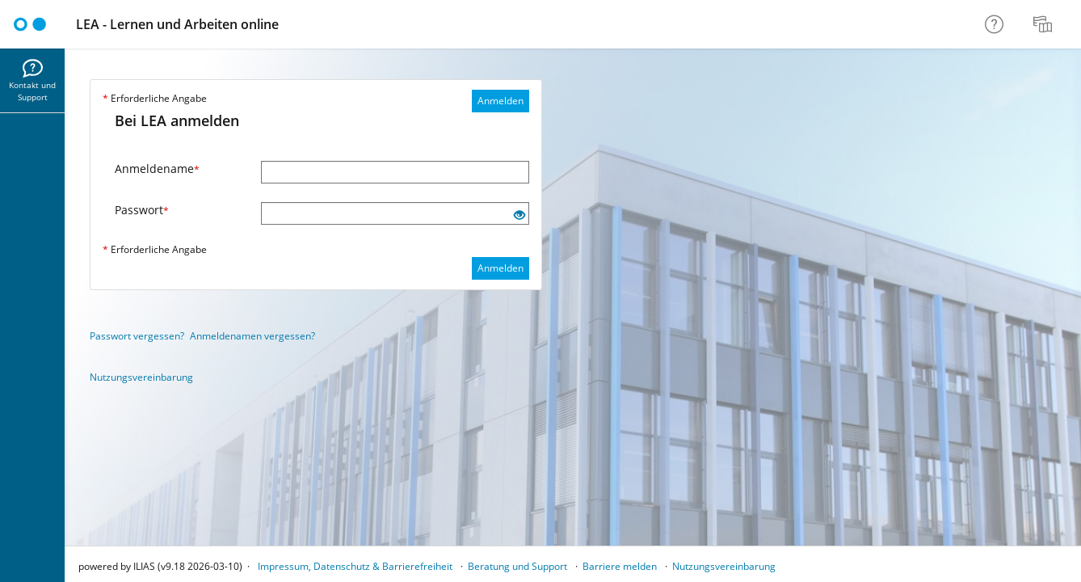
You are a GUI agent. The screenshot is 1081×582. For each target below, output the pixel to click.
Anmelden (500, 101)
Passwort (142, 209)
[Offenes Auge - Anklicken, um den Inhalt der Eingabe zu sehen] (519, 215)
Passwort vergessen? (137, 336)
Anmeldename (157, 168)
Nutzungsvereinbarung (141, 377)
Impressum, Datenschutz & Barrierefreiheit (355, 566)
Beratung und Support (517, 566)
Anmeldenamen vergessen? (252, 336)
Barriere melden (620, 566)
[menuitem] (1044, 24)
